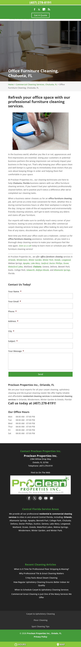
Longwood (66, 260)
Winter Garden (35, 260)
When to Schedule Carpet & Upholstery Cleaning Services (42, 589)
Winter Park (48, 260)
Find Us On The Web (40, 472)
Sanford (44, 263)
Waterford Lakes (15, 266)
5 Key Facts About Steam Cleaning (41, 577)
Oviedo (57, 260)
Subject (13, 341)
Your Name (14, 291)
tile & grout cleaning (30, 392)
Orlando (11, 260)
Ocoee (66, 263)
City (11, 331)
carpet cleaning (51, 389)
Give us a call (25, 245)
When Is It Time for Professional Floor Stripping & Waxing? (41, 568)
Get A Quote (40, 15)
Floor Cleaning (40, 619)
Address (13, 321)
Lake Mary (35, 263)
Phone (12, 311)
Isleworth (30, 270)
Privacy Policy (40, 636)
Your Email (14, 301)
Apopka (26, 263)
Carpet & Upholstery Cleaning (40, 613)
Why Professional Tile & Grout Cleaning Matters (41, 573)
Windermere (22, 260)
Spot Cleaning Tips (40, 626)
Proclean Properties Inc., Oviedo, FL (44, 633)
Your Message (16, 351)
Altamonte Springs (62, 270)
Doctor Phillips (55, 263)
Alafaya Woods (42, 270)
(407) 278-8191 (40, 2)
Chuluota (37, 266)
